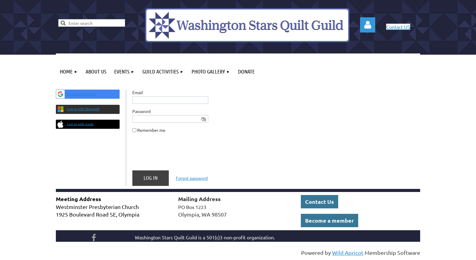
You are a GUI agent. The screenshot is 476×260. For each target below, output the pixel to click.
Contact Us (319, 201)
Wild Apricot (347, 252)
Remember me (151, 130)
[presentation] (178, 154)
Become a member (329, 220)
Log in (367, 24)
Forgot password (192, 178)
